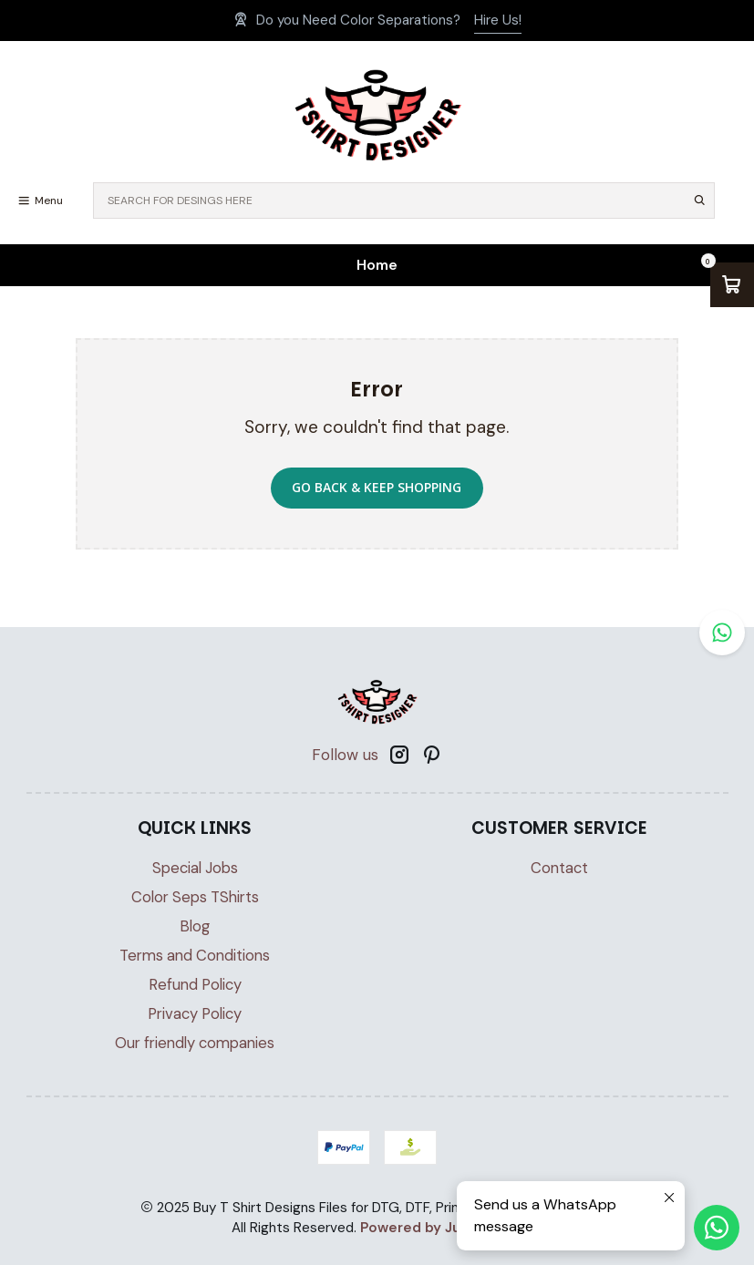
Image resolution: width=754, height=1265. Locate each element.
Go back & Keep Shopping (376, 487)
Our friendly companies (194, 1043)
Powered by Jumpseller (440, 1228)
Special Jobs (195, 868)
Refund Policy (195, 984)
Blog (195, 926)
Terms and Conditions (194, 955)
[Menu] (40, 201)
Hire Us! (498, 20)
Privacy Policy (195, 1013)
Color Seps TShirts (195, 897)
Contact (559, 868)
